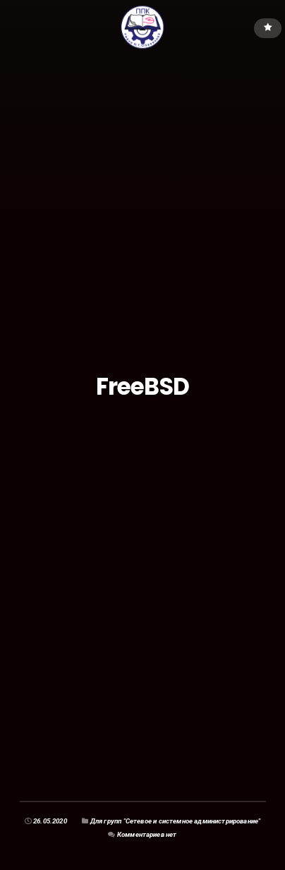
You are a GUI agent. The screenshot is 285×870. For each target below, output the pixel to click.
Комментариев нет (147, 834)
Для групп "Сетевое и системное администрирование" (175, 821)
